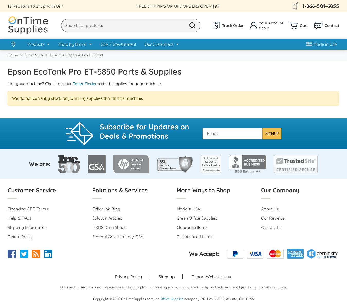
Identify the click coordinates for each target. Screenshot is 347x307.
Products (35, 44)
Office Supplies (171, 299)
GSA (118, 44)
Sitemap (167, 276)
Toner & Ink (34, 55)
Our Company (280, 190)
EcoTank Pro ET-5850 (85, 55)
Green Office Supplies (197, 218)
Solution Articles (107, 218)
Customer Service (32, 190)
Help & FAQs (19, 218)
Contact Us (271, 227)
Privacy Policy (128, 276)
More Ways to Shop (203, 190)
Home (13, 55)
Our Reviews (273, 218)
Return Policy (20, 236)
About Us (269, 208)
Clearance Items (192, 227)
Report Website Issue (211, 276)
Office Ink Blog (106, 208)
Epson (55, 55)
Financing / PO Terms (28, 208)
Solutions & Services (120, 190)
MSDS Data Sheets (109, 227)
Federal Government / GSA (117, 236)
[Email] (233, 133)
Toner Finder (85, 83)
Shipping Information (27, 227)
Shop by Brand (72, 44)
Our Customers (159, 44)
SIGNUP (272, 133)
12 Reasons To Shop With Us (34, 6)
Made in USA (321, 44)
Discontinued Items (195, 236)
